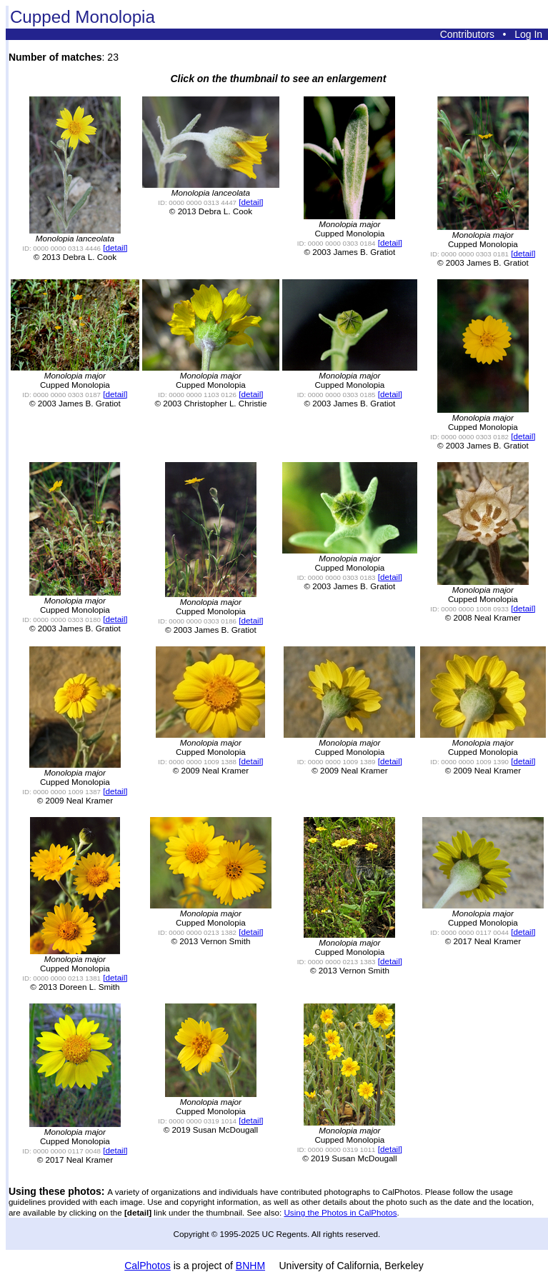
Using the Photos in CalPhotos (340, 1212)
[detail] (115, 247)
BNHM (250, 1265)
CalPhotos (147, 1265)
